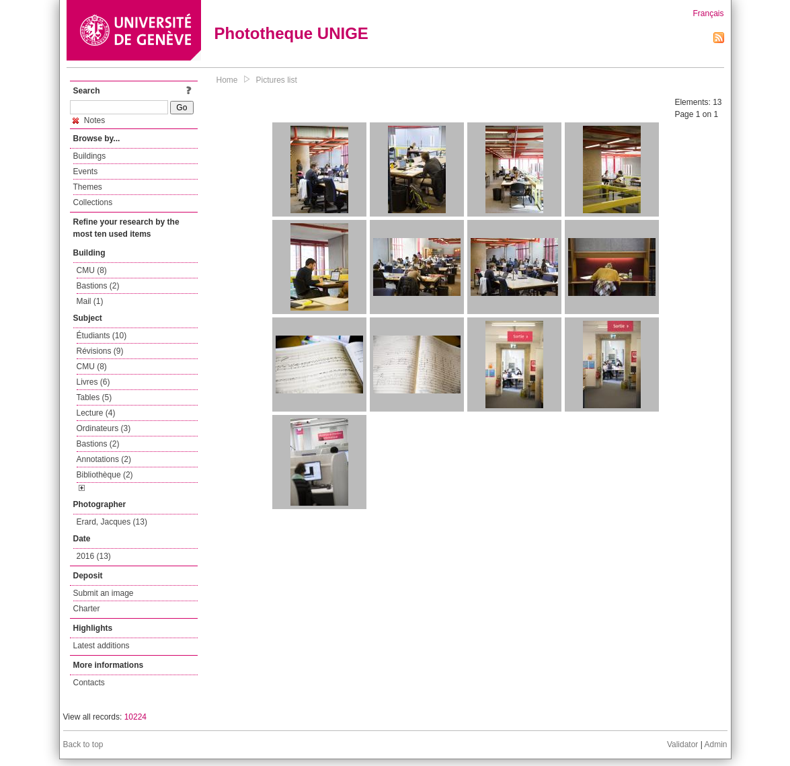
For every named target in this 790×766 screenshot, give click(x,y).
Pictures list (276, 80)
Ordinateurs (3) (104, 428)
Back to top (83, 744)
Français (708, 13)
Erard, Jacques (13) (112, 522)
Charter (86, 608)
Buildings (89, 156)
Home (227, 80)
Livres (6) (93, 382)
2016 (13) (94, 556)
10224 (135, 717)
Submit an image (103, 593)
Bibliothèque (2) (105, 475)
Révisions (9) (100, 351)
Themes (87, 187)
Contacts (89, 682)
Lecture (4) (96, 413)
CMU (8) (92, 270)
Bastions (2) (98, 286)
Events (85, 171)
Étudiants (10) (102, 335)
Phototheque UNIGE (291, 33)
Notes (89, 120)
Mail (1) (90, 301)
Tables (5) (94, 397)
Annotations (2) (104, 459)
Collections (93, 202)
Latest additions (101, 645)
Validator (682, 744)
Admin (715, 744)
